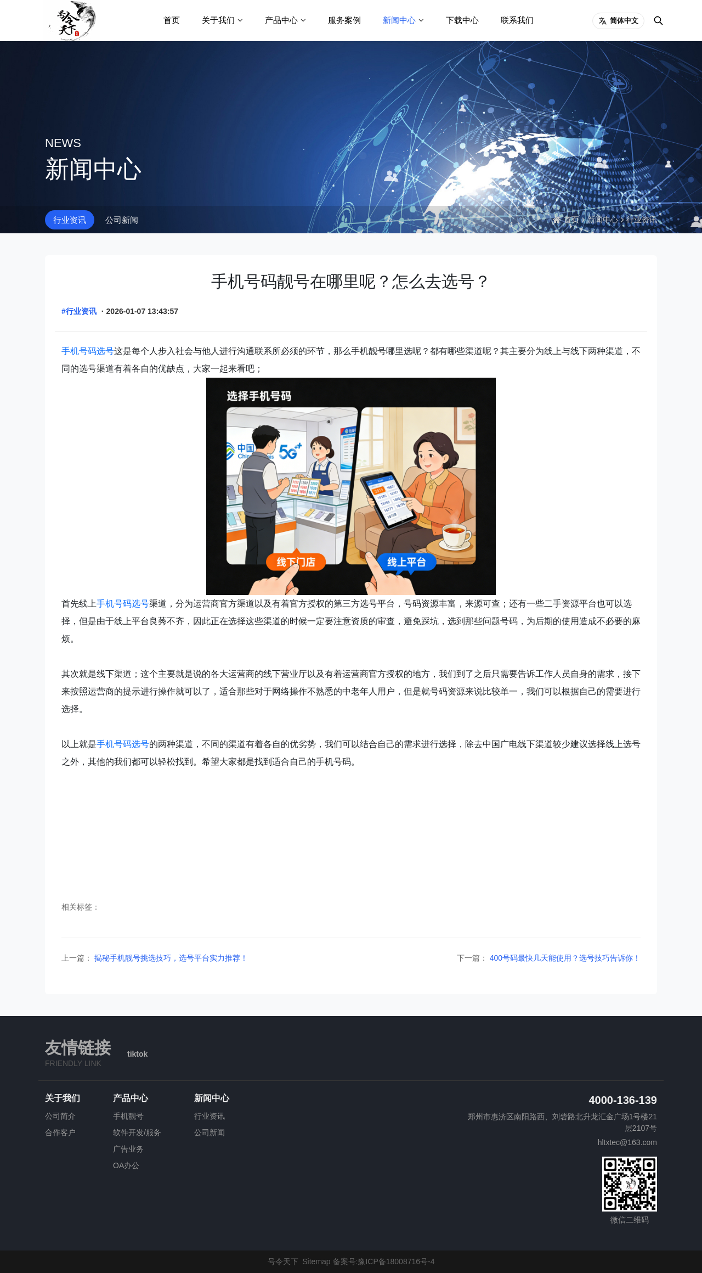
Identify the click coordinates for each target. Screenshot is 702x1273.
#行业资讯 (79, 311)
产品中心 (281, 20)
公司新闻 (121, 220)
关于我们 (218, 20)
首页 (171, 20)
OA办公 (126, 1165)
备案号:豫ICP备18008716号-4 (384, 1261)
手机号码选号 (87, 351)
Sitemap (316, 1261)
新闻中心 (399, 20)
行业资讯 (69, 220)
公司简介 (60, 1116)
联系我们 (517, 20)
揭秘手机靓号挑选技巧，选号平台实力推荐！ (170, 958)
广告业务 (128, 1149)
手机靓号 (128, 1116)
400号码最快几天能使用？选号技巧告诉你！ (564, 958)
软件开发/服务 (137, 1132)
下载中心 (462, 20)
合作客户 (60, 1132)
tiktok (137, 1054)
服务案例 (344, 20)
